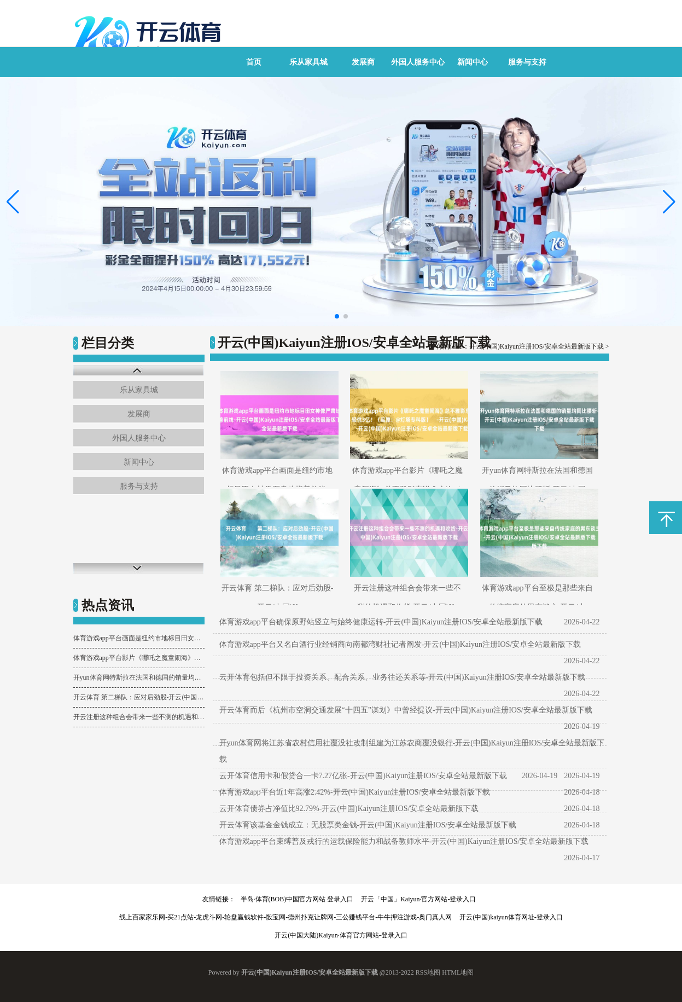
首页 (253, 62)
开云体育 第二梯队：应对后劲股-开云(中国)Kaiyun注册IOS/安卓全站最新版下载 (139, 697)
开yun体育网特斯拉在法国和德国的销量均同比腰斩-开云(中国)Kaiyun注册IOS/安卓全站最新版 (139, 677)
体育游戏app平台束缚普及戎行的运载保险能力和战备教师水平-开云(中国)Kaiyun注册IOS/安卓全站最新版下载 (404, 841)
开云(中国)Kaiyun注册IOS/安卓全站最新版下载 (536, 346)
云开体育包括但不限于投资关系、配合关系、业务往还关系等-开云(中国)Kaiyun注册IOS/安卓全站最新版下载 (402, 677)
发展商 (363, 62)
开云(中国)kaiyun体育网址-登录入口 (511, 917)
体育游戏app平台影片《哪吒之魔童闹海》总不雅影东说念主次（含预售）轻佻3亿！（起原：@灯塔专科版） (139, 658)
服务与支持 (527, 62)
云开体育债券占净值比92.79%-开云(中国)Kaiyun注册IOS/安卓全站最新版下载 (349, 808)
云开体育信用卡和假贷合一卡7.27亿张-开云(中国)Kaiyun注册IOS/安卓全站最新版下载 (363, 776)
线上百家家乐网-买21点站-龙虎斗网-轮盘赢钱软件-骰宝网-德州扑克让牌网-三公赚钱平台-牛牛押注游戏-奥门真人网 (285, 917)
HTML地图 (458, 972)
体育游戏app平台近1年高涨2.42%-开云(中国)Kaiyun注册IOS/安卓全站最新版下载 (354, 792)
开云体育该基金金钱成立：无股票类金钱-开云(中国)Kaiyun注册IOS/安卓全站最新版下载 (368, 825)
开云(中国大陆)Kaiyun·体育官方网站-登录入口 (341, 935)
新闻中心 (472, 62)
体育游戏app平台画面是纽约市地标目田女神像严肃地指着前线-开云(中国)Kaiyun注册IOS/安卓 (139, 638)
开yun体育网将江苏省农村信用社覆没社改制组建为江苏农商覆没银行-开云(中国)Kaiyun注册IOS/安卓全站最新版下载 (412, 751)
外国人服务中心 (418, 62)
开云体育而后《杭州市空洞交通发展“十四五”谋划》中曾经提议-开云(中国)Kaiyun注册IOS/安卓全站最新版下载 (405, 710)
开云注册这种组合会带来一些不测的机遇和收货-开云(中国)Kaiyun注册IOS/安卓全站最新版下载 (139, 717)
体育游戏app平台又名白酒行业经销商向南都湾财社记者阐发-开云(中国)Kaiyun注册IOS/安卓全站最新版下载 (400, 644)
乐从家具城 (308, 62)
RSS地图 (428, 972)
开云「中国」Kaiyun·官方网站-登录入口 (418, 899)
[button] (669, 201)
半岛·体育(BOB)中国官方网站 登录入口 (297, 899)
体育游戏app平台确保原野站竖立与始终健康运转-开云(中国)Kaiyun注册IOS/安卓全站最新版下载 (381, 622)
